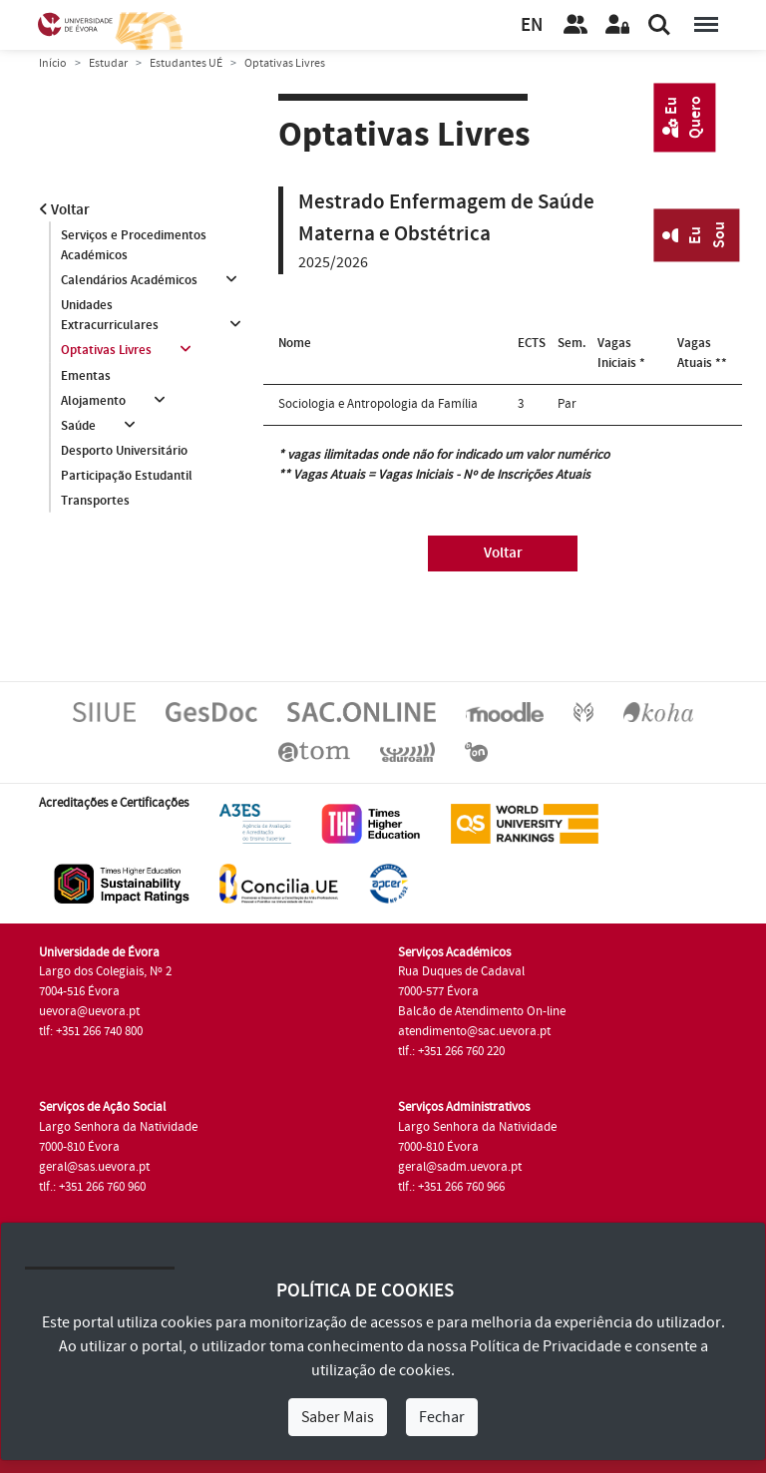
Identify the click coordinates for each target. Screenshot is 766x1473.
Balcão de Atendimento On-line (482, 1011)
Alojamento (93, 401)
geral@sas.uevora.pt (94, 1167)
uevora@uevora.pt (89, 1011)
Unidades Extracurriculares (110, 315)
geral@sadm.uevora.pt (460, 1167)
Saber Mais (337, 1417)
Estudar (108, 63)
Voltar (64, 209)
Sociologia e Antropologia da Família (378, 404)
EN (532, 25)
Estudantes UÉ (186, 63)
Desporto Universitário (124, 452)
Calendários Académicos (129, 280)
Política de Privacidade (545, 1346)
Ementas (86, 376)
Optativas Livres (106, 351)
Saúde (78, 426)
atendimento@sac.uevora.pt (474, 1031)
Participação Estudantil (126, 477)
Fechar (442, 1417)
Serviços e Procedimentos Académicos (133, 245)
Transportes (95, 502)
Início (53, 63)
